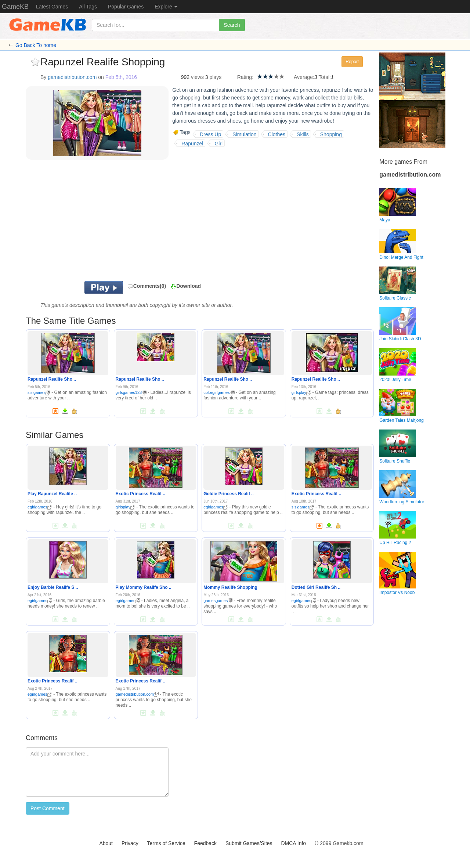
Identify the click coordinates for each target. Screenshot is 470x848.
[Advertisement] (116, 222)
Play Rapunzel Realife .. (52, 493)
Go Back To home (35, 45)
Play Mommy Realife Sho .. (143, 587)
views (197, 77)
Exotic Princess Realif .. (140, 493)
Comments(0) (146, 286)
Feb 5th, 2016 (121, 77)
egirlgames (40, 507)
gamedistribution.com (72, 77)
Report (352, 61)
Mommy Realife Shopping (230, 587)
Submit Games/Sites (248, 843)
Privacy (130, 843)
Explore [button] (166, 7)
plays (215, 77)
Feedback (205, 843)
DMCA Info (293, 843)
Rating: (245, 77)
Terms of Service (166, 843)
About (106, 843)
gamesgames (217, 600)
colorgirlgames (219, 392)
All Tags (88, 7)
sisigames (39, 392)
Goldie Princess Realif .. (228, 493)
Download (188, 286)
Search (232, 25)
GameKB (15, 6)
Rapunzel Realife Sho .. (52, 379)
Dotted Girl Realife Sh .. (316, 587)
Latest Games (52, 7)
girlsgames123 (131, 392)
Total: (325, 77)
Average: (304, 77)
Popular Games (126, 7)
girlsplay (301, 392)
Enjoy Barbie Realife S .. (53, 587)
